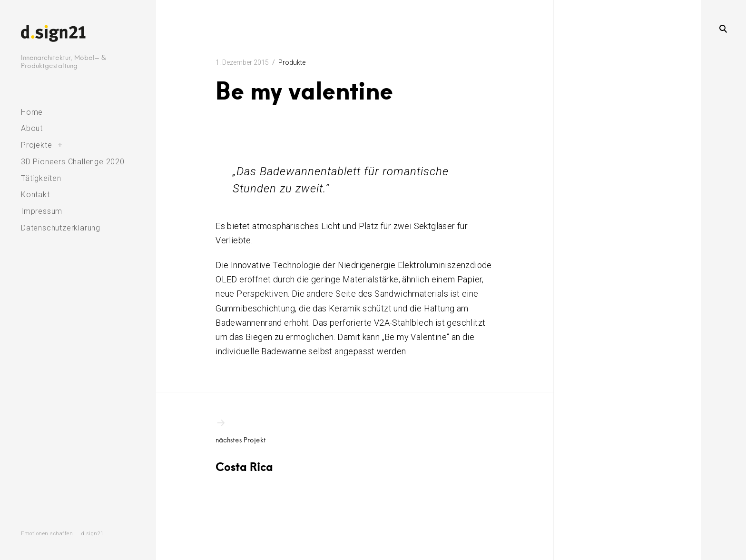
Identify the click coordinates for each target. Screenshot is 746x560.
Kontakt (35, 194)
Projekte (36, 145)
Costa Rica (268, 445)
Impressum (41, 211)
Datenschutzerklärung (60, 227)
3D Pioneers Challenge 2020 (73, 161)
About (32, 128)
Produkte (291, 62)
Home (32, 112)
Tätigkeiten (41, 178)
